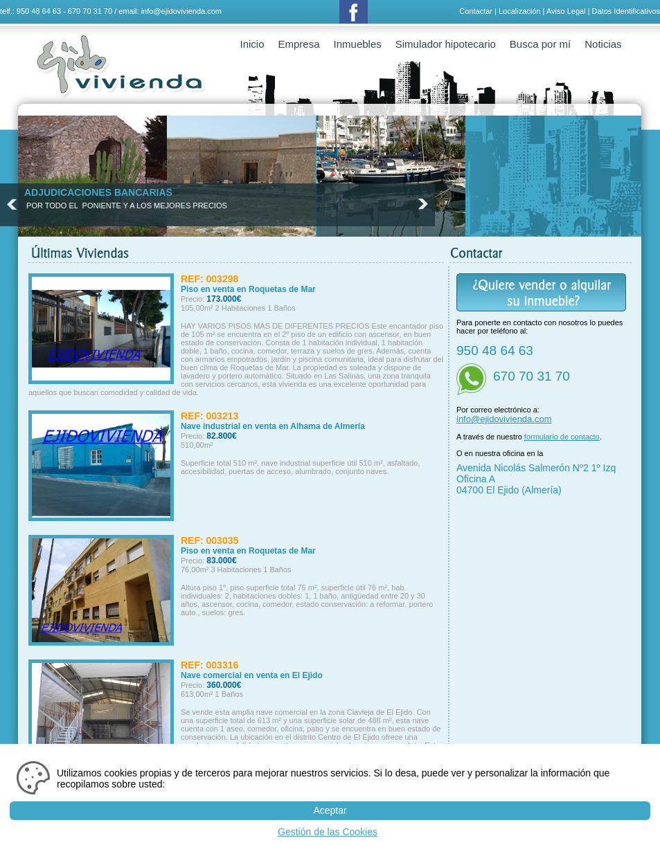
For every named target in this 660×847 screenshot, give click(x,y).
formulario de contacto (562, 436)
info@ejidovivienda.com (181, 11)
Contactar (475, 11)
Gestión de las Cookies (327, 831)
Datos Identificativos (626, 11)
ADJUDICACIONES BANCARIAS (98, 192)
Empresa (299, 44)
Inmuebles (358, 44)
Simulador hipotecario (445, 44)
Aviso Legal (566, 11)
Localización (520, 11)
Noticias (603, 44)
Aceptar (329, 810)
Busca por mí (540, 44)
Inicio (252, 44)
